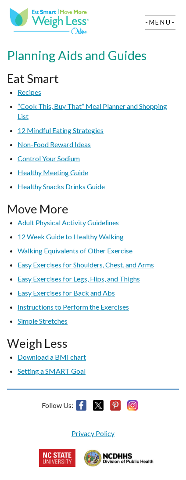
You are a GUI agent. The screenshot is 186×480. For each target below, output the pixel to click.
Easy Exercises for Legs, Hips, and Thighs (79, 278)
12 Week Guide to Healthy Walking (71, 236)
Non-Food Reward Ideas (54, 144)
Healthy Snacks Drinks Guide (61, 186)
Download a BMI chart (52, 357)
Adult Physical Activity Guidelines (68, 222)
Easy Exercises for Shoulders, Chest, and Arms (86, 264)
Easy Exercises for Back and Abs (66, 293)
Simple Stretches (43, 321)
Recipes (29, 92)
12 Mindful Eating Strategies (61, 130)
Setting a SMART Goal (52, 371)
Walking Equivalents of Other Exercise (75, 250)
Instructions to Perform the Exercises (73, 307)
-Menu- (160, 22)
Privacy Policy (93, 433)
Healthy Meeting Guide (53, 172)
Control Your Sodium (49, 158)
